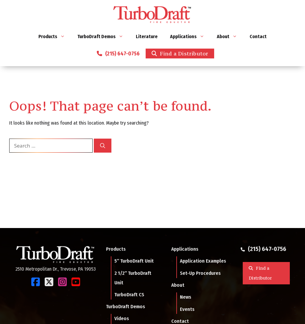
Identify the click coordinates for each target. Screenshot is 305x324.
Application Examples (203, 261)
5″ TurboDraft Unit (134, 261)
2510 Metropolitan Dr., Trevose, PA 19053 (55, 269)
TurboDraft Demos (103, 36)
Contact (258, 36)
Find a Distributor (184, 53)
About (230, 36)
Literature (147, 36)
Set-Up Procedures (200, 273)
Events (187, 309)
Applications (190, 36)
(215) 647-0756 (121, 53)
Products (54, 36)
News (185, 297)
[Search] (102, 146)
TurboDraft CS (129, 294)
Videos (121, 318)
